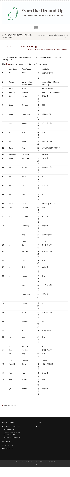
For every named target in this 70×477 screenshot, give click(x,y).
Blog (44, 35)
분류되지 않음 (13, 405)
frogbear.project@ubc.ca (10, 445)
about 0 (39, 426)
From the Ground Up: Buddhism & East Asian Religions (31, 461)
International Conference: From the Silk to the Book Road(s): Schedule (23, 47)
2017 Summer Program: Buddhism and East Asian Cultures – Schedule (47, 49)
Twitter (36, 464)
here (8, 64)
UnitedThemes (54, 461)
